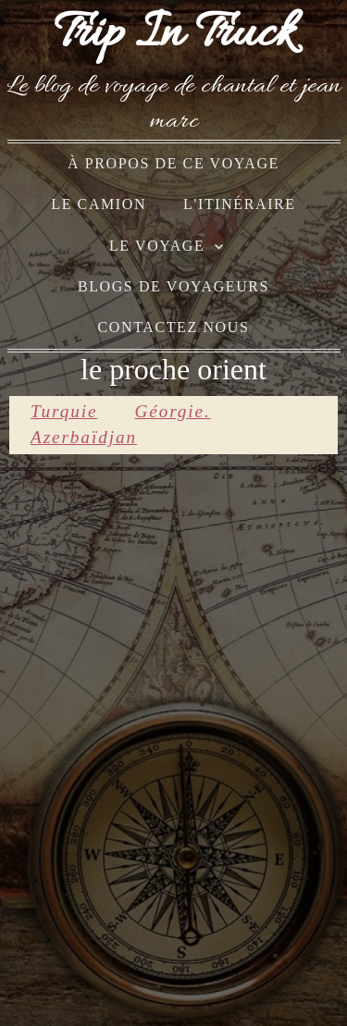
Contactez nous (174, 327)
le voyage (156, 245)
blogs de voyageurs (173, 286)
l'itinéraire (239, 204)
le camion (98, 204)
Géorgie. (172, 411)
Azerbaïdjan (84, 437)
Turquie (64, 411)
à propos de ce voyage (173, 163)
